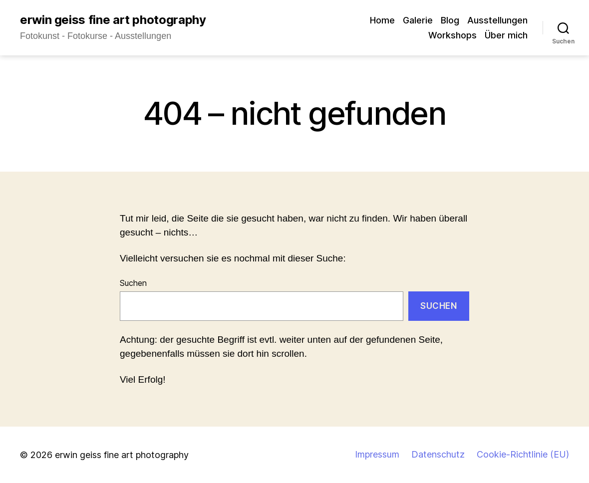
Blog (450, 20)
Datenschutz (438, 454)
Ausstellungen (497, 20)
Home (382, 20)
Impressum (377, 454)
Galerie (418, 20)
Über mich (506, 35)
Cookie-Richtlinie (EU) (523, 454)
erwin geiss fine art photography (113, 20)
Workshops (452, 35)
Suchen (133, 283)
